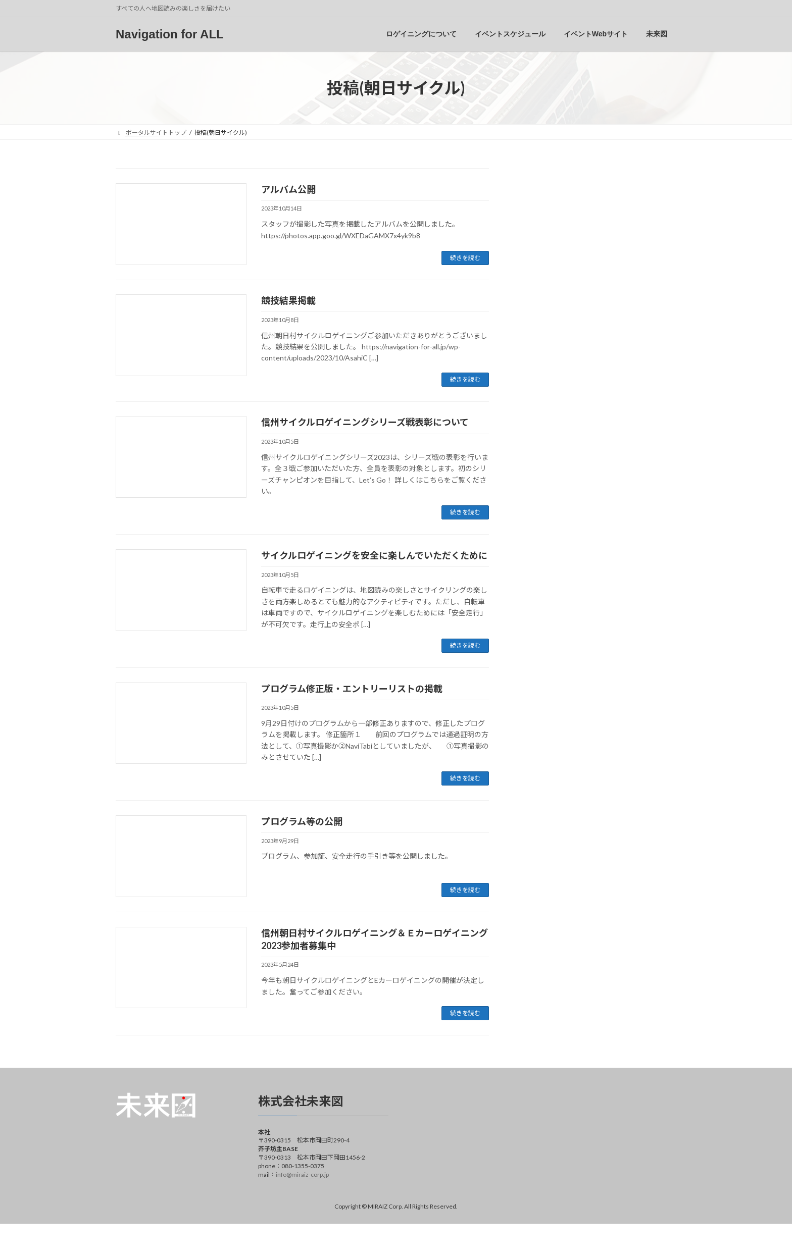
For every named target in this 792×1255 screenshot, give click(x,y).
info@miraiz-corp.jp (302, 1174)
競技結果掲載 (288, 300)
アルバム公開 (288, 189)
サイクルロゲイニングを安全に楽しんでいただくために (374, 555)
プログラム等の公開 (301, 821)
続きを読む (465, 258)
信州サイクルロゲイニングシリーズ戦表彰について (365, 422)
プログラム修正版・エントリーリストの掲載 (351, 688)
